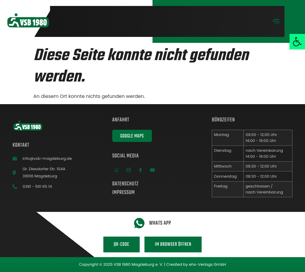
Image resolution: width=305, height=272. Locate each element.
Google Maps (132, 136)
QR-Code (121, 244)
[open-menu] (276, 21)
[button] (297, 41)
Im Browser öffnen (173, 244)
